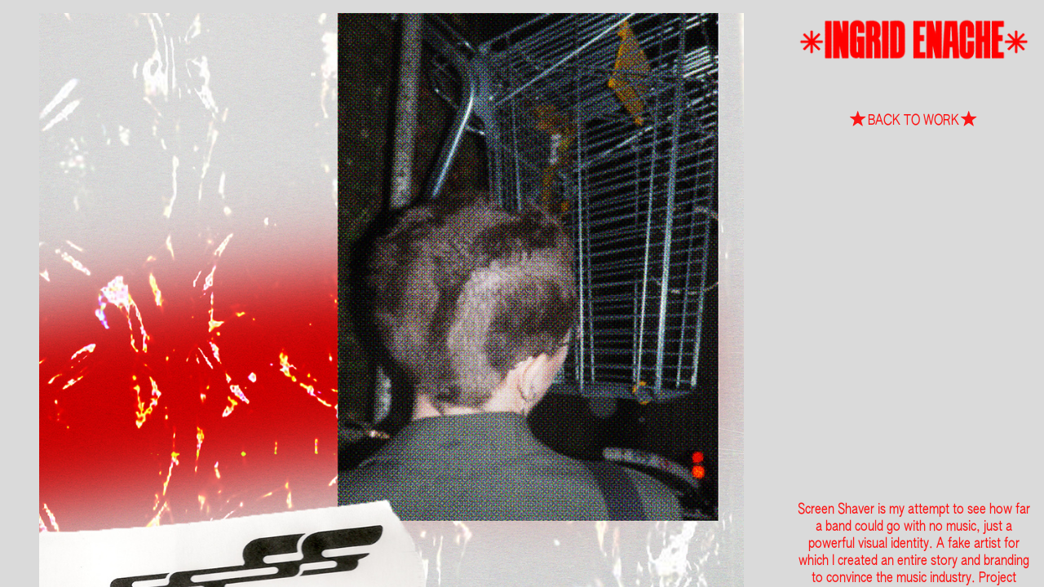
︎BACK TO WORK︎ (913, 120)
